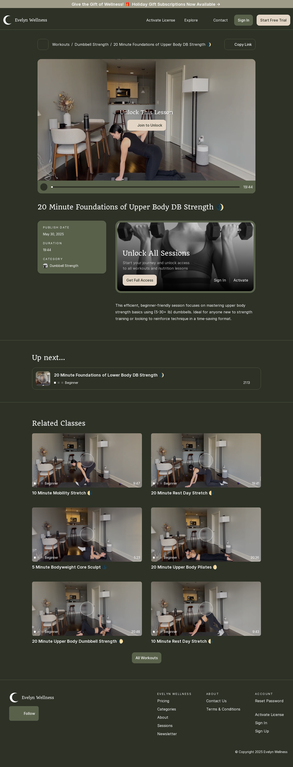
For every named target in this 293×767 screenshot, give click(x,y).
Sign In (220, 280)
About (162, 717)
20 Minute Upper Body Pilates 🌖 (184, 567)
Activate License (269, 714)
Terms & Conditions (223, 709)
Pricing (163, 701)
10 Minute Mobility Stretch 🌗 (62, 493)
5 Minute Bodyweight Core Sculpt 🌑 (69, 567)
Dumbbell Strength (92, 44)
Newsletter (167, 734)
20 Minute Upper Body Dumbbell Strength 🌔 (77, 641)
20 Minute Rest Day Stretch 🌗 (182, 493)
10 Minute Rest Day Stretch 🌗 (182, 641)
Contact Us (216, 701)
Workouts (61, 44)
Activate (240, 280)
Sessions (165, 725)
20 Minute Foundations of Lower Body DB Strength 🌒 (109, 374)
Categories (166, 709)
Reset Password (269, 701)
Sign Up (262, 731)
